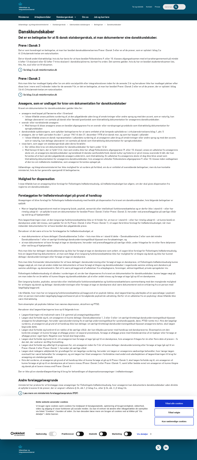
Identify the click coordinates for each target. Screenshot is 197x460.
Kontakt (136, 7)
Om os (85, 17)
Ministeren (23, 17)
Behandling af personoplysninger (119, 416)
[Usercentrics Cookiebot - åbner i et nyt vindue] (18, 455)
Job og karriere (101, 17)
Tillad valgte (174, 433)
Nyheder (27, 411)
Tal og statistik (125, 7)
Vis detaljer (142, 454)
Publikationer (30, 416)
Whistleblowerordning (114, 411)
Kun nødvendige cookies (174, 442)
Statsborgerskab (64, 17)
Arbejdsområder (42, 17)
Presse (144, 7)
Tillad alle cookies (174, 424)
